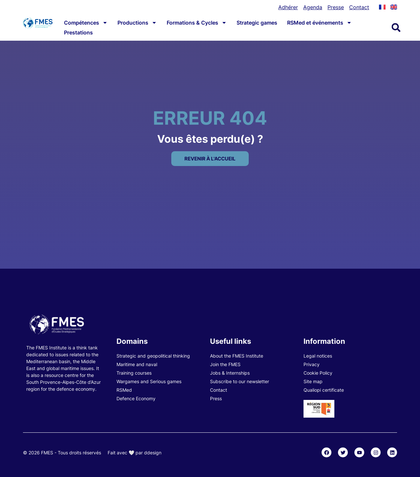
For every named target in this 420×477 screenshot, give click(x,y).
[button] (396, 27)
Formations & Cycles (197, 23)
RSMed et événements (319, 23)
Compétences (86, 23)
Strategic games (257, 22)
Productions (137, 23)
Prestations (78, 32)
